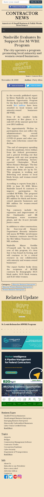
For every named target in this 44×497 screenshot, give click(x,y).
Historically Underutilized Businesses (18, 423)
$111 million (20, 105)
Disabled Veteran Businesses (14, 416)
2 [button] (5, 329)
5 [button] (14, 329)
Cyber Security (9, 449)
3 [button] (8, 329)
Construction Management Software (18, 442)
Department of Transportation (16, 452)
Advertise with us (10, 471)
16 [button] (17, 332)
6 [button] (17, 329)
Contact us (8, 473)
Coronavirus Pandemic (13, 447)
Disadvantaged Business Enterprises (18, 418)
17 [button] (20, 332)
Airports (7, 437)
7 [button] (20, 329)
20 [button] (30, 332)
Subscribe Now (36, 2)
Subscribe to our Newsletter (14, 466)
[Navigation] (4, 30)
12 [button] (36, 329)
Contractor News (22, 15)
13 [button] (39, 329)
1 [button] (2, 329)
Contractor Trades (11, 444)
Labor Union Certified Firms (15, 426)
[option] (22, 313)
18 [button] (24, 332)
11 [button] (33, 329)
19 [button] (27, 332)
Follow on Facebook (19, 7)
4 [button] (11, 329)
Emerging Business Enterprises (16, 421)
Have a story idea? (11, 468)
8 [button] (24, 329)
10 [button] (30, 329)
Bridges (7, 440)
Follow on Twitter (36, 7)
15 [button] (14, 332)
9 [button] (27, 329)
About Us (7, 463)
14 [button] (42, 329)
